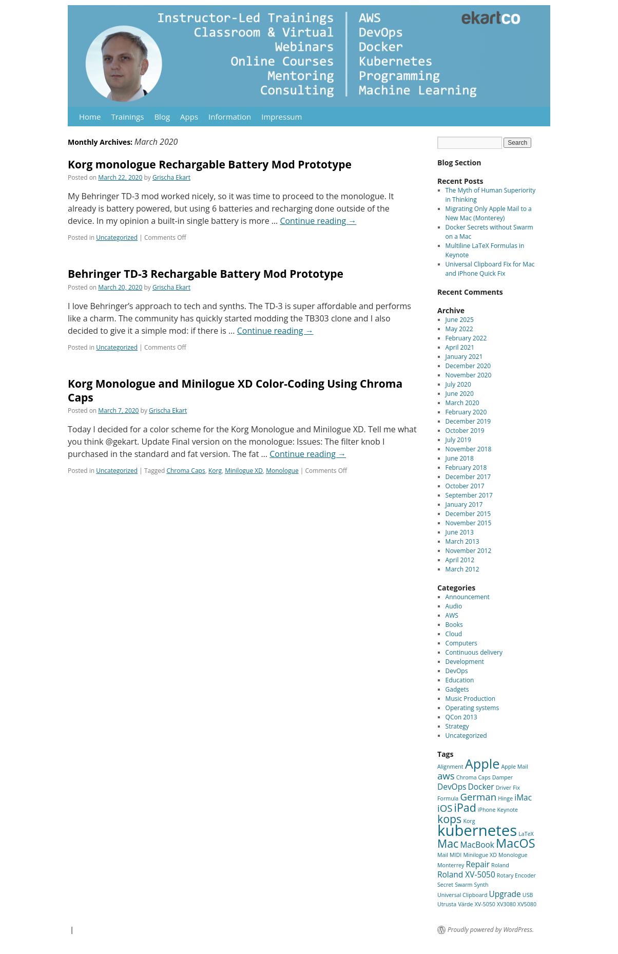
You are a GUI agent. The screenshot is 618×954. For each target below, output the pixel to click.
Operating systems (472, 707)
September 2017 (469, 495)
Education (460, 680)
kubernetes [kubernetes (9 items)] (477, 830)
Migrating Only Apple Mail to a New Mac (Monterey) (489, 213)
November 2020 (469, 375)
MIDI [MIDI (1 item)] (455, 854)
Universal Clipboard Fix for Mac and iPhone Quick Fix (490, 269)
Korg (215, 470)
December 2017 (468, 476)
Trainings (127, 116)
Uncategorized (117, 237)
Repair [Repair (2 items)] (477, 864)
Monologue (282, 470)
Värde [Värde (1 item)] (465, 904)
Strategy (457, 726)
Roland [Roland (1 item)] (500, 865)
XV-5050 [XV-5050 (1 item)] (485, 904)
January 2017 (464, 504)
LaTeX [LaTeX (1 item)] (526, 833)
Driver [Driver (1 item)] (503, 787)
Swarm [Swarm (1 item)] (463, 884)
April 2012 (460, 560)
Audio (454, 606)
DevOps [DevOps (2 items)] (451, 786)
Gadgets (457, 689)
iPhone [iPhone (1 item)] (487, 809)
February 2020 (466, 412)
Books (454, 624)
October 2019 (465, 430)
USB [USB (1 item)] (528, 895)
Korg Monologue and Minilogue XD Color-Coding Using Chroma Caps (235, 390)
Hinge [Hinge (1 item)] (505, 798)
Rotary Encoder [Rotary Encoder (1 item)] (516, 875)
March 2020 (462, 402)
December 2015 (468, 513)
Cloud (454, 633)
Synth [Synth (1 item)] (481, 884)
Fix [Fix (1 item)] (516, 787)
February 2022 (466, 338)
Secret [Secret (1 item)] (445, 884)
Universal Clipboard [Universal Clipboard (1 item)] (462, 895)
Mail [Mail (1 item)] (442, 854)
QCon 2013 (461, 717)
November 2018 (469, 449)
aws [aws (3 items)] (446, 775)
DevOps (457, 670)
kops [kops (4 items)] (449, 818)
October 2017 (465, 486)
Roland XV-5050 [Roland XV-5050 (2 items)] (466, 874)
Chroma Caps (185, 470)
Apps (189, 116)
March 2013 (462, 541)
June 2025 (460, 319)
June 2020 (460, 393)
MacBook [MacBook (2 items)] (477, 844)
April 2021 (460, 347)
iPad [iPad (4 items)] (465, 807)
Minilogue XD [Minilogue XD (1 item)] (480, 854)
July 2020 (458, 384)
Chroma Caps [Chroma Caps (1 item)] (473, 777)
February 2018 (466, 467)
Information (229, 116)
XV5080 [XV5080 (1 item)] (526, 904)
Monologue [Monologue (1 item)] (512, 854)
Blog (162, 116)
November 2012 (469, 550)
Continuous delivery (474, 652)
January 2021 (464, 356)
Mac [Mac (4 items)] (447, 843)
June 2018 (460, 458)
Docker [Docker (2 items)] (481, 786)
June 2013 (460, 532)
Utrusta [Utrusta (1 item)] (446, 904)
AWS (452, 615)
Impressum (281, 116)
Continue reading (318, 220)
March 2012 (462, 569)
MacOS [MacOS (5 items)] (515, 843)
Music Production (470, 698)
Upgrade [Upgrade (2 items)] (505, 894)
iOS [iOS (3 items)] (444, 808)
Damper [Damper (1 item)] (502, 777)
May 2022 (459, 329)
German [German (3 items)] (478, 796)
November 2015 (469, 523)
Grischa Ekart (171, 177)
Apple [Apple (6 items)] (482, 763)
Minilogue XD (244, 470)
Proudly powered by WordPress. (491, 930)
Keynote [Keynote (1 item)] (507, 809)
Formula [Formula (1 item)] (447, 798)
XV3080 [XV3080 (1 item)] (506, 904)
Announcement (468, 597)
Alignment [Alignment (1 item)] (450, 766)
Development (465, 661)
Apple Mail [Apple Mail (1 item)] (514, 766)
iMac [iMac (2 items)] (523, 797)
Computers (461, 643)
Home (90, 116)
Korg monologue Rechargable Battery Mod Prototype (210, 164)
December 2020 (468, 365)
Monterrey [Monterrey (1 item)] (450, 865)
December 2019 (468, 421)
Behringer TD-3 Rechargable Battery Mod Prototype (205, 273)
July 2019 (458, 439)
